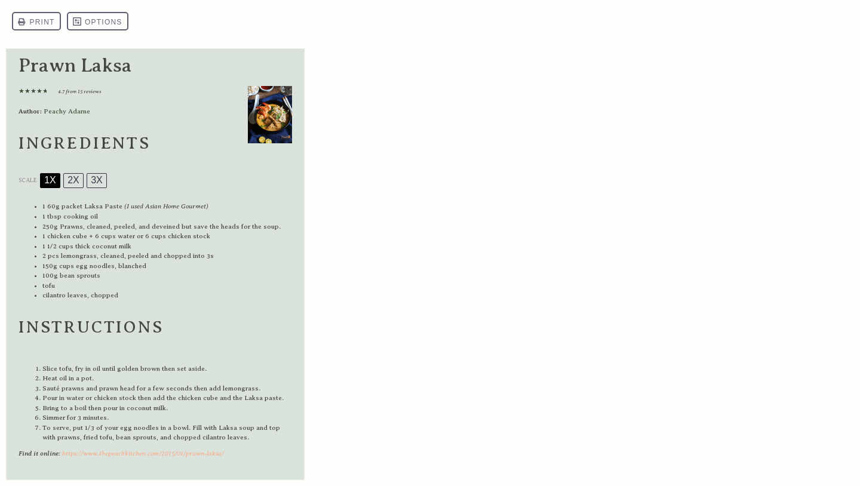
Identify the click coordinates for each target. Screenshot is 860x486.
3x (97, 180)
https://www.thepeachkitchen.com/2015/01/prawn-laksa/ (143, 453)
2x (73, 180)
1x (50, 180)
